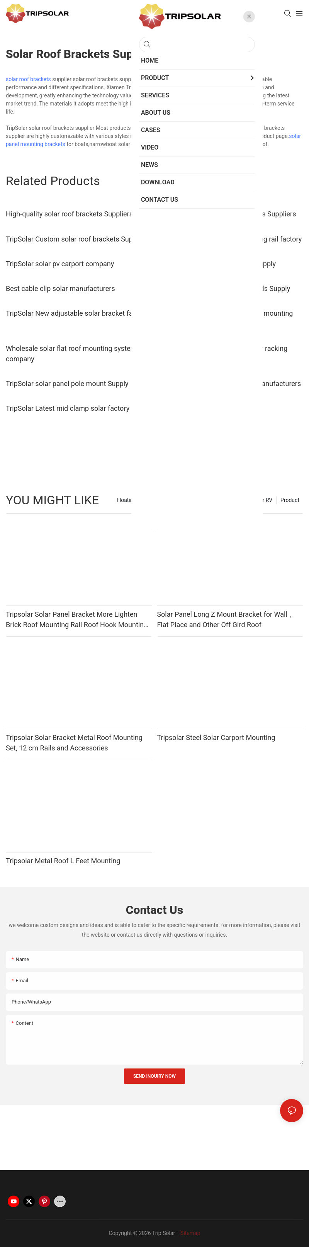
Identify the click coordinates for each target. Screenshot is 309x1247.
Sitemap (189, 1233)
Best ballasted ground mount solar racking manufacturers (222, 353)
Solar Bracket (163, 128)
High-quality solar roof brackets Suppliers (69, 214)
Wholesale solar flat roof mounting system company (71, 353)
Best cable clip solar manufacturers (60, 288)
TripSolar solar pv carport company (60, 264)
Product (289, 500)
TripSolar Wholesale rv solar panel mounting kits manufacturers (225, 318)
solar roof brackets (28, 79)
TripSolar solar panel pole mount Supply (67, 383)
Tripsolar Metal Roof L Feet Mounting (63, 861)
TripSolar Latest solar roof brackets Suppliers (226, 214)
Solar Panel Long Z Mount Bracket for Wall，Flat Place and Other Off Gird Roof (225, 619)
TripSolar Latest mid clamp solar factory (67, 408)
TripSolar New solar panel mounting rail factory (229, 239)
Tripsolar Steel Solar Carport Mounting (216, 737)
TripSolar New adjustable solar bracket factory (77, 313)
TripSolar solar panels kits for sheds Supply (223, 288)
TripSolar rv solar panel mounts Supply (216, 264)
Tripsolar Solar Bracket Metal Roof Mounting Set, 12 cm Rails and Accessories (74, 742)
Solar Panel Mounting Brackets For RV (226, 500)
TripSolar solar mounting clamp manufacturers (229, 383)
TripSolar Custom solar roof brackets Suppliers (78, 239)
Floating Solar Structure (145, 500)
